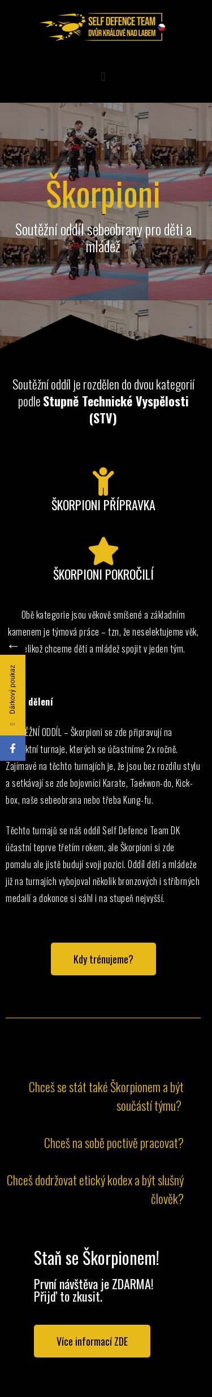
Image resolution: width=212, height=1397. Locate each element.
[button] (103, 76)
